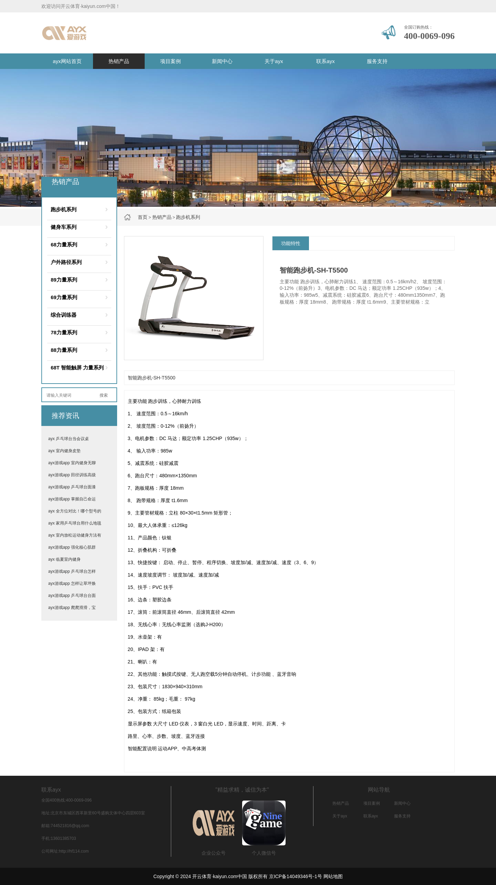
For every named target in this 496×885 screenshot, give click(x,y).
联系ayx (325, 61)
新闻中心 (222, 61)
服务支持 (377, 61)
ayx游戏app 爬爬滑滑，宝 (72, 607)
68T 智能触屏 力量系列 (77, 367)
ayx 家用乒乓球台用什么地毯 (74, 523)
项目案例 (170, 61)
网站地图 (333, 876)
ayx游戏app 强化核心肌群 (72, 547)
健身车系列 (63, 227)
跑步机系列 (188, 217)
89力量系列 (64, 280)
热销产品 (118, 61)
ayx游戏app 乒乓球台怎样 (72, 571)
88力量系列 (64, 350)
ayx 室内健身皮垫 (64, 450)
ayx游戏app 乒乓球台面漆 (72, 487)
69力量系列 (64, 297)
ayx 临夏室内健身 (64, 559)
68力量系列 (64, 244)
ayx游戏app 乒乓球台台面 (72, 595)
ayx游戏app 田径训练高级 (72, 474)
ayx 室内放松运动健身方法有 (74, 535)
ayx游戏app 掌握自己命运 (72, 499)
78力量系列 (64, 332)
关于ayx (274, 61)
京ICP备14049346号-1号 (295, 876)
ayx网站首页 (67, 61)
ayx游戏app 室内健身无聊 (72, 462)
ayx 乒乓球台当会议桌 (68, 438)
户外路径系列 (66, 262)
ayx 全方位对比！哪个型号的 (74, 511)
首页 (142, 217)
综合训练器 (63, 315)
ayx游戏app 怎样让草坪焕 (72, 583)
